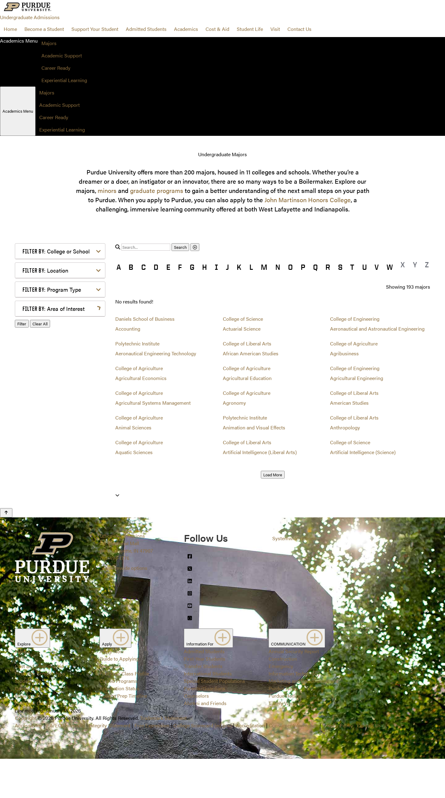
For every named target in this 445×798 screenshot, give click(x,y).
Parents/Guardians (204, 727)
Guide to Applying (119, 697)
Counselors (196, 734)
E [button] (168, 267)
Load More (272, 475)
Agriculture (44, 323)
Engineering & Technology (61, 370)
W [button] (390, 267)
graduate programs (156, 190)
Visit (275, 28)
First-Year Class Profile (124, 712)
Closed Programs (119, 720)
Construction (283, 697)
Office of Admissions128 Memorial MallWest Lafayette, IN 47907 (126, 582)
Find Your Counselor (37, 742)
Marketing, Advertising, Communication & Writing (60, 414)
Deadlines (110, 705)
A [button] (119, 267)
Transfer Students (203, 705)
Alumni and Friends (205, 742)
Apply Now (112, 690)
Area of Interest (54, 308)
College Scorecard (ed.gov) (202, 764)
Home (10, 28)
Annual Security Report (294, 690)
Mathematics (46, 427)
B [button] (131, 267)
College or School (56, 251)
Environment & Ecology (58, 380)
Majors (49, 43)
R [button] (327, 267)
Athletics (42, 333)
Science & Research (54, 464)
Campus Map (29, 727)
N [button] (277, 267)
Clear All (40, 511)
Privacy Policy (337, 764)
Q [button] (315, 267)
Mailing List (27, 734)
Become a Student (44, 28)
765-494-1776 (114, 597)
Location (45, 270)
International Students (208, 712)
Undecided (44, 484)
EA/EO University (65, 764)
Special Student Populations (214, 720)
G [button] (192, 267)
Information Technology (294, 712)
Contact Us (299, 28)
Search (180, 247)
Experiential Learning (64, 80)
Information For (208, 677)
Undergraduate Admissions (30, 17)
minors (107, 190)
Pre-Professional (50, 437)
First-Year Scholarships (40, 712)
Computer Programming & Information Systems (61, 357)
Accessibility (28, 764)
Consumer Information (293, 764)
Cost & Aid (217, 28)
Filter (21, 511)
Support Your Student (94, 28)
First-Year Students (204, 697)
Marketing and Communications (303, 720)
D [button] (156, 267)
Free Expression (151, 764)
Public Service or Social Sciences (58, 451)
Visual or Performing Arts (60, 494)
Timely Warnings (287, 742)
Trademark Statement (163, 757)
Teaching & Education (56, 474)
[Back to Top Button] (6, 552)
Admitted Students (146, 28)
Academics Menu (17, 111)
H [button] (204, 267)
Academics (186, 28)
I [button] (216, 267)
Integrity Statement (109, 764)
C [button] (143, 267)
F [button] (180, 267)
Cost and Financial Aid (39, 705)
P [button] (303, 267)
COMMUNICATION (297, 677)
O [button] (290, 267)
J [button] (227, 267)
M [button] (264, 267)
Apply (115, 677)
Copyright (25, 757)
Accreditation (250, 764)
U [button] (364, 267)
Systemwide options (125, 607)
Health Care (45, 390)
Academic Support (61, 55)
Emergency (281, 705)
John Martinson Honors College (308, 199)
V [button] (377, 267)
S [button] (340, 267)
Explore (32, 677)
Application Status (119, 727)
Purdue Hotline (285, 734)
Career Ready (55, 67)
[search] (145, 247)
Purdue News (283, 727)
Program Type (52, 289)
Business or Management (60, 343)
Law (36, 400)
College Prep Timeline (123, 734)
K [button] (239, 267)
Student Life (250, 28)
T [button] (352, 267)
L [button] (251, 267)
